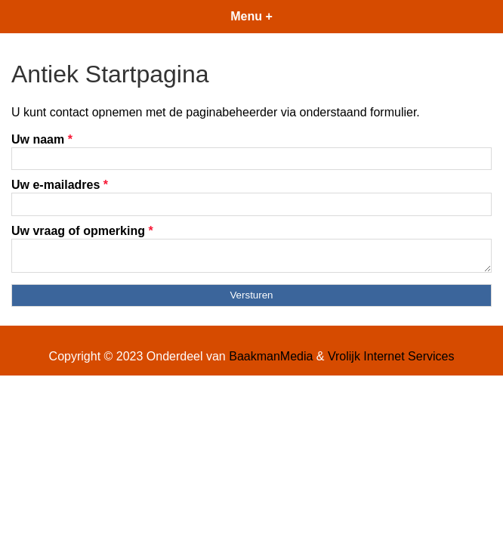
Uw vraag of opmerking (82, 230)
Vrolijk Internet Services (391, 360)
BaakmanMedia (271, 360)
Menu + (251, 16)
